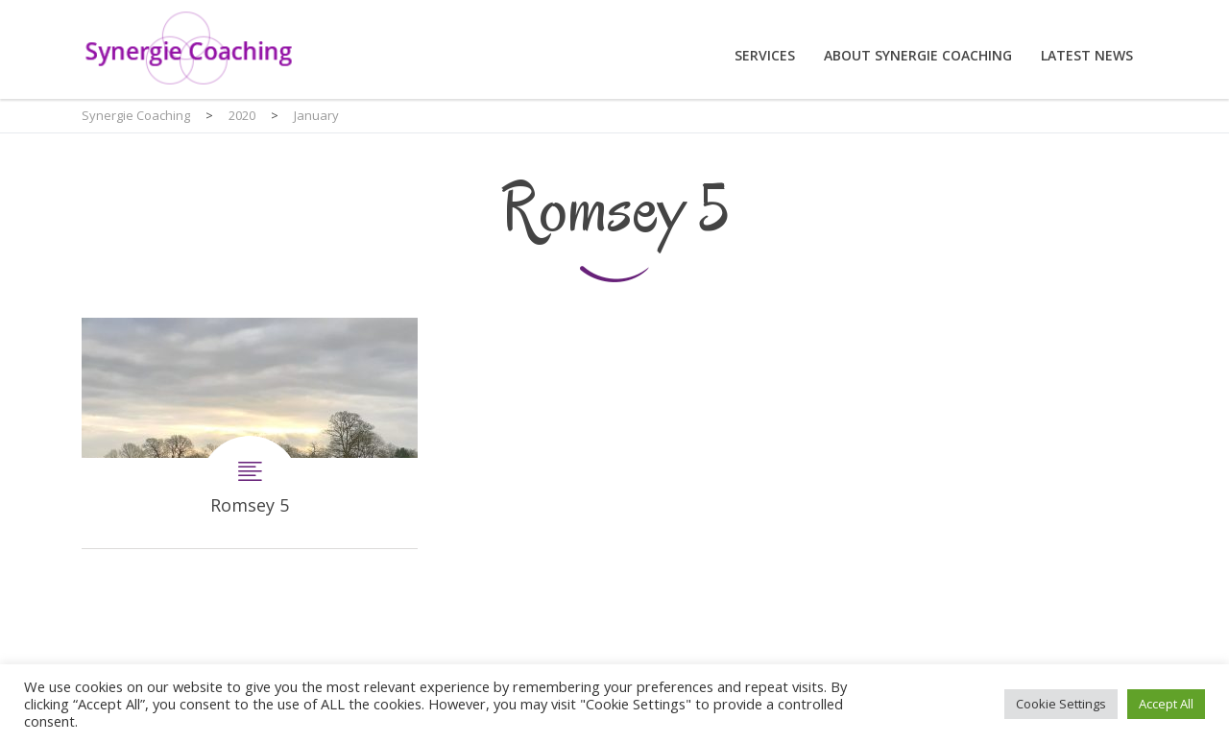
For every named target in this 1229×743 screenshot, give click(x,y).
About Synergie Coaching (918, 55)
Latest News (1087, 55)
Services (765, 55)
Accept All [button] (1166, 703)
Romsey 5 (250, 433)
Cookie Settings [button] (1061, 703)
